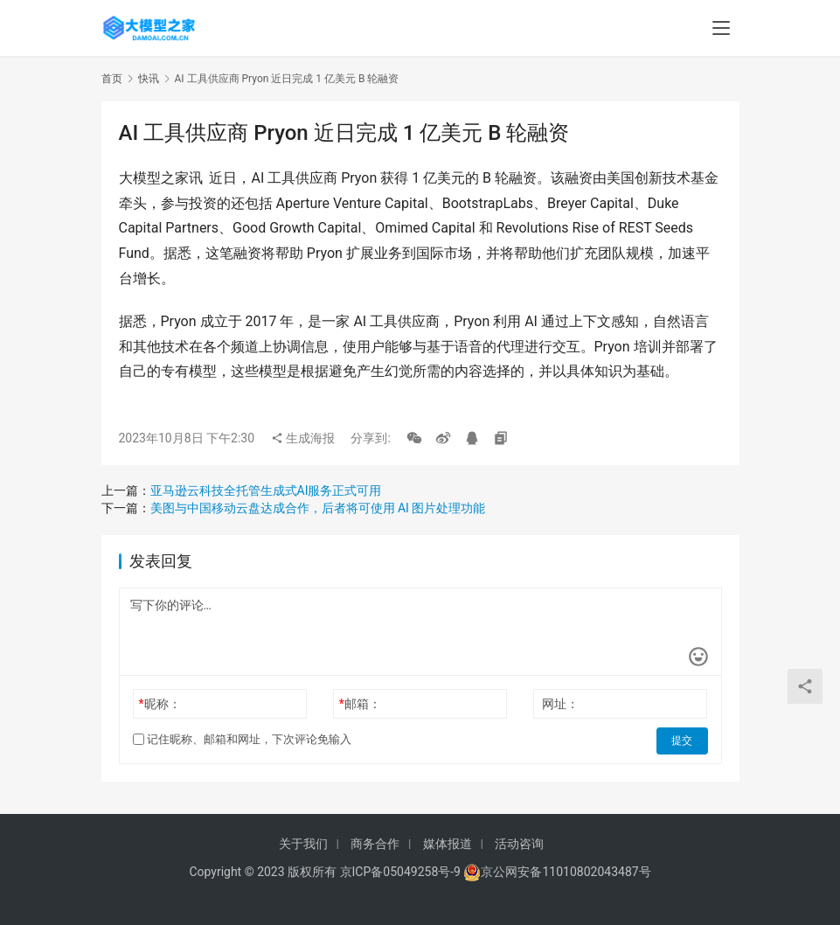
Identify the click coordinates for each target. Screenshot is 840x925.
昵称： (159, 704)
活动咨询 (519, 844)
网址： (560, 704)
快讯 (148, 79)
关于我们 (303, 844)
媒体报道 (447, 844)
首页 (111, 79)
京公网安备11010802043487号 (565, 872)
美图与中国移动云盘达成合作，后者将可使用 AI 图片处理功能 (318, 508)
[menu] (721, 28)
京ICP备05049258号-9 (400, 872)
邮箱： (360, 704)
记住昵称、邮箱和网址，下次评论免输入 (242, 739)
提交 (683, 740)
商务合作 (375, 844)
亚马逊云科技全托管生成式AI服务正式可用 (266, 490)
